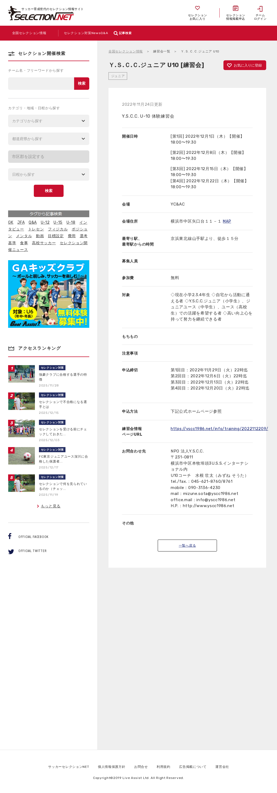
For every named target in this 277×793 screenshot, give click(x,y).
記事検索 (166, 33)
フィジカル (58, 229)
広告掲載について (199, 766)
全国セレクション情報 (125, 51)
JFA (21, 222)
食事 (24, 243)
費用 (72, 236)
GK (10, 222)
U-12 (45, 222)
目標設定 (56, 236)
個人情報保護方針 (110, 766)
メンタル (24, 236)
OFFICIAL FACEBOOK (33, 537)
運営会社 (232, 766)
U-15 (58, 222)
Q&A (33, 222)
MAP (227, 221)
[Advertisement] (187, 672)
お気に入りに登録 (248, 65)
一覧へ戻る (187, 545)
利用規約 (167, 766)
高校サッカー (44, 243)
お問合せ (142, 766)
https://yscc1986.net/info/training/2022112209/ (221, 428)
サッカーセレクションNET (61, 766)
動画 (40, 236)
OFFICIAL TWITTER (32, 551)
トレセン (36, 229)
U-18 (71, 222)
